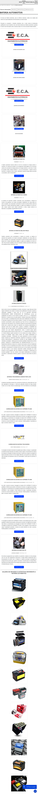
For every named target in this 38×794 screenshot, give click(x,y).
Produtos (28, 2)
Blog (32, 2)
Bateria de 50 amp (21, 9)
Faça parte (36, 2)
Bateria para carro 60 (29, 9)
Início (20, 2)
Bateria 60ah (14, 9)
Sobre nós (24, 2)
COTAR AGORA (19, 44)
